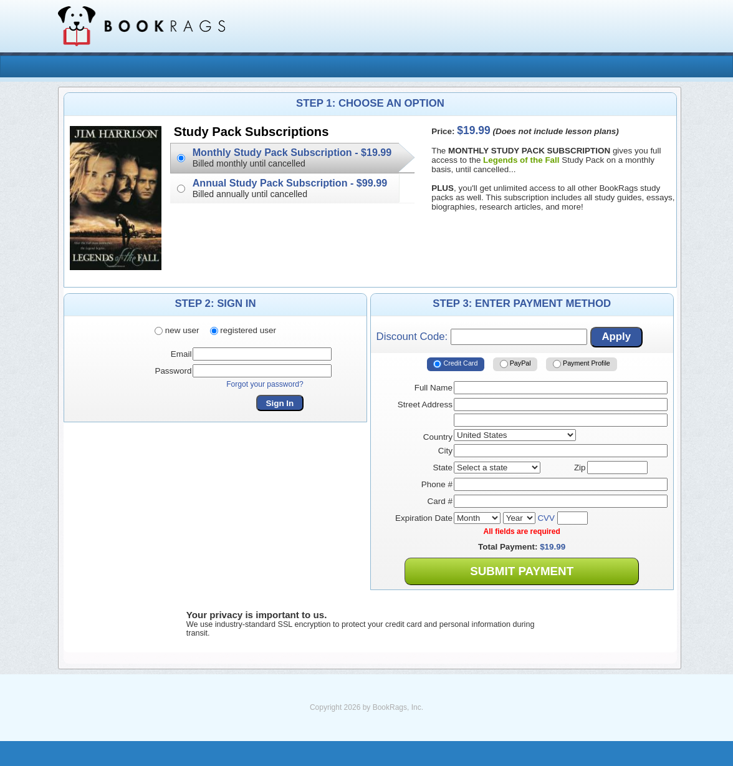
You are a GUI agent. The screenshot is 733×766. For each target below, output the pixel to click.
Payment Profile (581, 364)
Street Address (425, 404)
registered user (243, 330)
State (443, 467)
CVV (546, 518)
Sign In (280, 403)
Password (173, 371)
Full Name (433, 387)
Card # (440, 501)
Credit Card (455, 364)
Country (438, 437)
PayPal (515, 364)
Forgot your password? (265, 384)
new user (177, 330)
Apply (616, 336)
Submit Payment (521, 571)
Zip (580, 467)
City (445, 450)
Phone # (437, 484)
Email (181, 354)
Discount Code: (481, 337)
